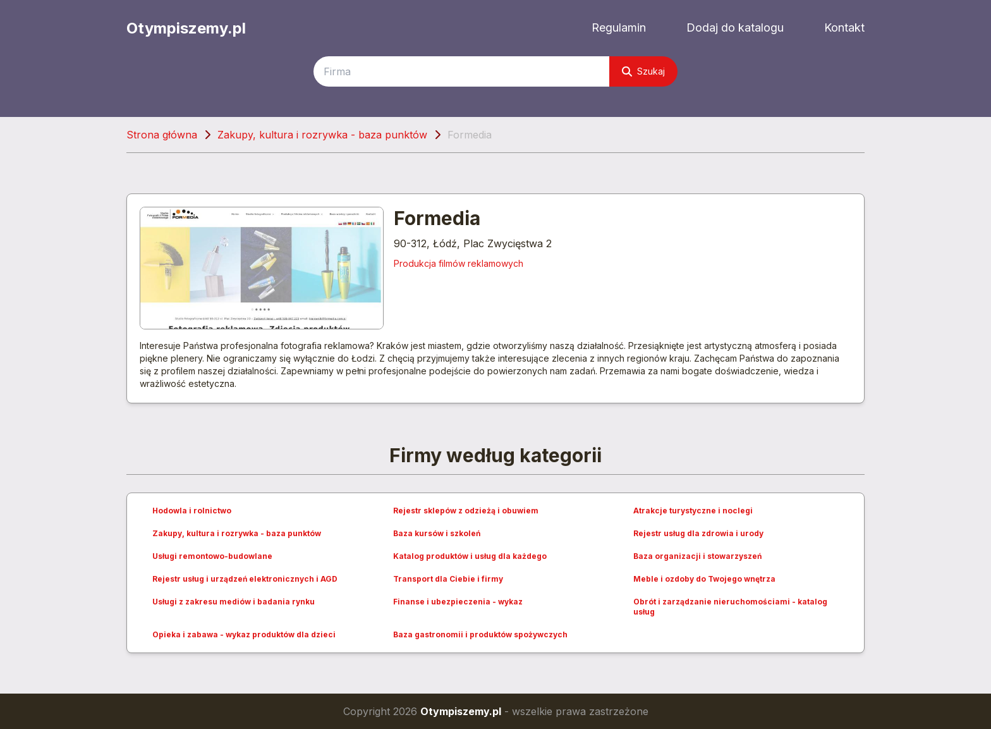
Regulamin (619, 27)
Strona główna (161, 134)
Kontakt (844, 27)
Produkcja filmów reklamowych (458, 263)
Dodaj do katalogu (735, 27)
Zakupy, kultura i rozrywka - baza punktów (322, 134)
